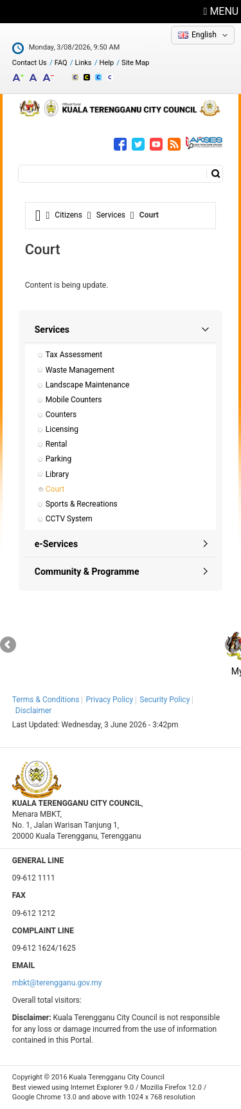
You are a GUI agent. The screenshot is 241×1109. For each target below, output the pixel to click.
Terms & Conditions (46, 699)
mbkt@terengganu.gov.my (57, 982)
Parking (58, 458)
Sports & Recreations (82, 503)
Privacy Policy (109, 699)
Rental (56, 444)
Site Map (135, 63)
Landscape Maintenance (88, 384)
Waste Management (80, 370)
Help (107, 63)
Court (55, 489)
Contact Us (29, 63)
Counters (61, 414)
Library (57, 474)
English (204, 34)
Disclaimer (33, 710)
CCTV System (69, 518)
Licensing (62, 429)
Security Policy (164, 699)
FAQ (61, 63)
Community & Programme (87, 571)
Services (110, 214)
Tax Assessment (74, 354)
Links (83, 63)
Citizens (68, 214)
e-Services (56, 544)
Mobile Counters (74, 399)
